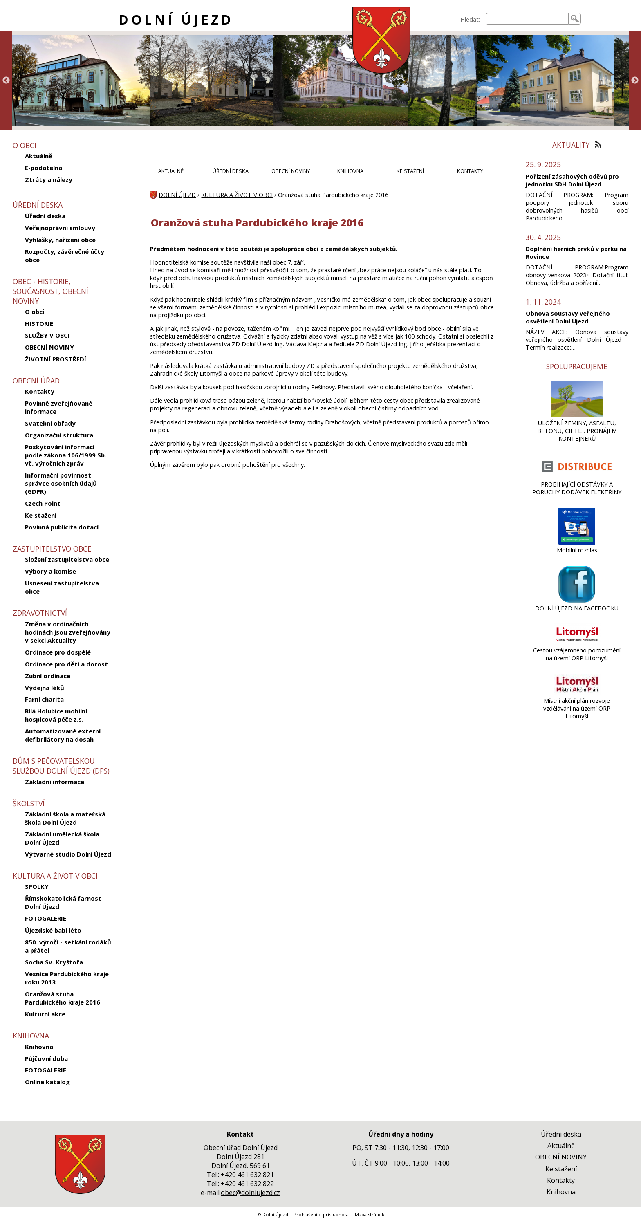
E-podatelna (43, 168)
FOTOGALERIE (45, 918)
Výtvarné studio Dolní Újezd (68, 854)
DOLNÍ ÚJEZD (176, 19)
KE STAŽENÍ (410, 171)
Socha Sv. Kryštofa (54, 962)
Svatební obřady (50, 423)
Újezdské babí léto (53, 930)
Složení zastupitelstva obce (67, 559)
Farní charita (44, 699)
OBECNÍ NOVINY (49, 347)
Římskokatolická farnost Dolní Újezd (63, 902)
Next (635, 80)
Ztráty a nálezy (48, 179)
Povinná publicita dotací (62, 527)
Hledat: (470, 19)
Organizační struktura (59, 435)
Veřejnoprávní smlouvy (60, 228)
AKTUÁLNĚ (171, 171)
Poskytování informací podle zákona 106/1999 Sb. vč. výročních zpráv (65, 455)
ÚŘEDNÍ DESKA (231, 171)
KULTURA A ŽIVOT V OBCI (237, 195)
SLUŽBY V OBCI (47, 335)
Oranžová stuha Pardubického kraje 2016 (62, 998)
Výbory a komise (50, 571)
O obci (34, 311)
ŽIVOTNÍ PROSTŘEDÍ (55, 359)
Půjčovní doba (46, 1058)
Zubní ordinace (47, 676)
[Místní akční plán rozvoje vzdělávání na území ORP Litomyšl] (577, 693)
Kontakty (39, 391)
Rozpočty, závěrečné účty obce (64, 255)
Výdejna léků (44, 688)
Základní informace (54, 782)
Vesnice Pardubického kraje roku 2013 (67, 978)
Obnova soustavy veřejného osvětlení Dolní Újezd (568, 317)
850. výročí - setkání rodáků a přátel (68, 946)
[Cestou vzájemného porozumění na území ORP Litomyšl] (577, 642)
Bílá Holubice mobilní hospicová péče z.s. (56, 715)
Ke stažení (40, 515)
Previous (6, 80)
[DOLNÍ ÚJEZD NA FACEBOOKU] (576, 600)
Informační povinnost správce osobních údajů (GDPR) (61, 483)
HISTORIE (39, 323)
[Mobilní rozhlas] (576, 542)
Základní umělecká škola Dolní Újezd (62, 838)
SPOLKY (37, 886)
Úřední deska (45, 216)
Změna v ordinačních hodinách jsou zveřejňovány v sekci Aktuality (67, 632)
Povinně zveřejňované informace (58, 407)
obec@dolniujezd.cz (250, 1192)
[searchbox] (527, 19)
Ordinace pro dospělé (58, 652)
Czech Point (43, 503)
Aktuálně (38, 156)
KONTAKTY (470, 171)
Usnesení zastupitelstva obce (62, 587)
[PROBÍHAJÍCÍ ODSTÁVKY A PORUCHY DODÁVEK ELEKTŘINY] (577, 476)
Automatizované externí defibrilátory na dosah (63, 735)
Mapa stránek (369, 1214)
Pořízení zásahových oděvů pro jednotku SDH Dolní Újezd (572, 180)
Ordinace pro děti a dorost (66, 664)
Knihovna (39, 1047)
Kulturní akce (45, 1014)
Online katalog (47, 1082)
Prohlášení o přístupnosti (322, 1214)
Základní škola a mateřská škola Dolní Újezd (65, 818)
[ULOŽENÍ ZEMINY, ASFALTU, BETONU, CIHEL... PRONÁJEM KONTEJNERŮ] (577, 415)
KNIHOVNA (350, 171)
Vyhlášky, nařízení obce (60, 239)
